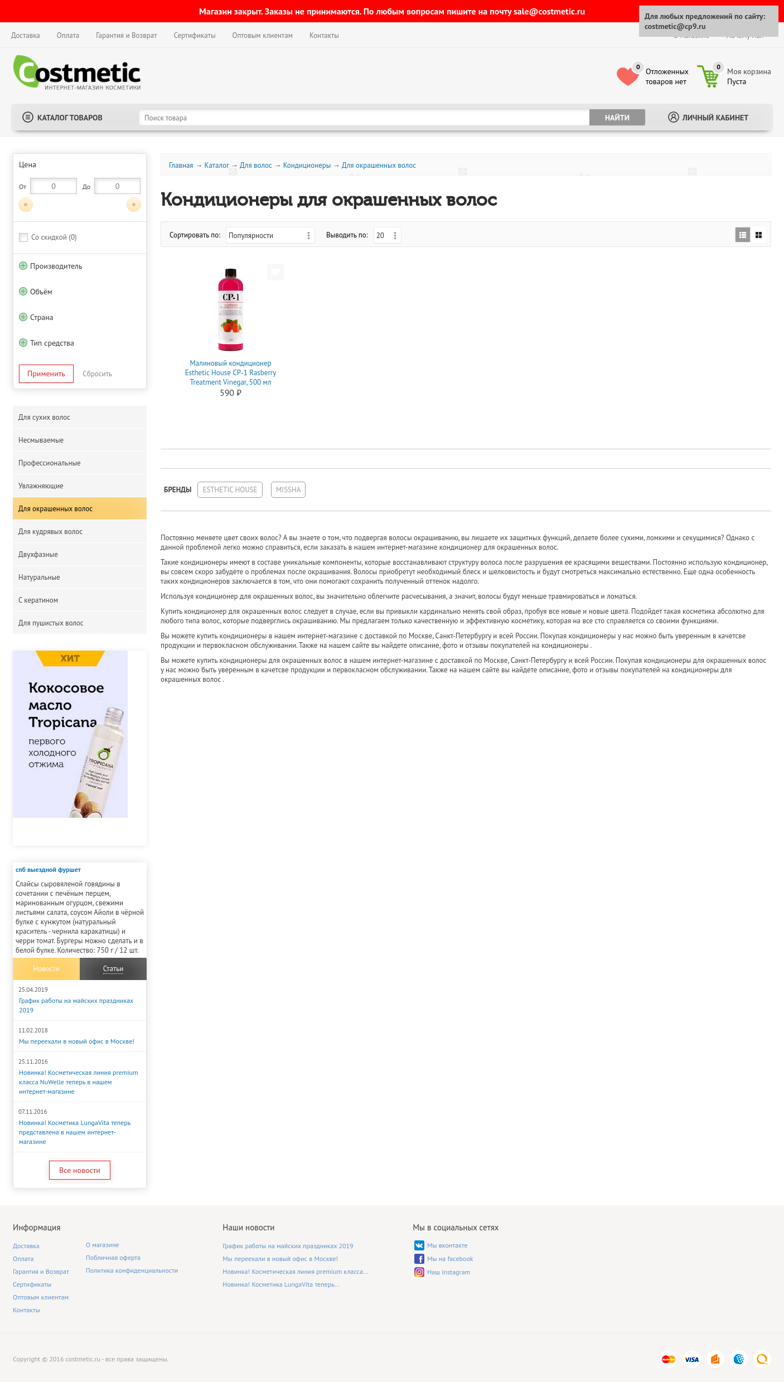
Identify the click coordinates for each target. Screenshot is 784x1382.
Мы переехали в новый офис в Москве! (76, 1041)
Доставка (25, 35)
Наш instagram (448, 1272)
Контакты (324, 35)
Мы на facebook (450, 1258)
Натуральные (39, 577)
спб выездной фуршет (48, 869)
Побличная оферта (113, 1257)
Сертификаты (194, 35)
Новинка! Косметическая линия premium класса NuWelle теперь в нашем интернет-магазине (78, 1081)
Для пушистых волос (51, 623)
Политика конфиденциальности (132, 1270)
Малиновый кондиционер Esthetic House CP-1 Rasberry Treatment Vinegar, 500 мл (231, 372)
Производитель (56, 266)
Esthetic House (229, 489)
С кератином (38, 600)
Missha (288, 489)
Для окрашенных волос (55, 508)
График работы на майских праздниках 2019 (287, 1246)
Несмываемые (41, 440)
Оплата (68, 35)
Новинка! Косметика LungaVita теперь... (281, 1284)
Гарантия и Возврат (126, 35)
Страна (42, 317)
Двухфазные (38, 554)
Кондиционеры (307, 165)
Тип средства (52, 343)
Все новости (79, 1170)
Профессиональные (49, 463)
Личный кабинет (715, 118)
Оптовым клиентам (262, 35)
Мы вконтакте (447, 1245)
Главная (181, 165)
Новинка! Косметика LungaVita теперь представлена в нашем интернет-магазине (74, 1132)
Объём (41, 292)
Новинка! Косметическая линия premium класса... (295, 1271)
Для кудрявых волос (50, 531)
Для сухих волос (44, 417)
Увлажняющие (41, 486)
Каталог (216, 165)
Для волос (256, 165)
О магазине (102, 1244)
